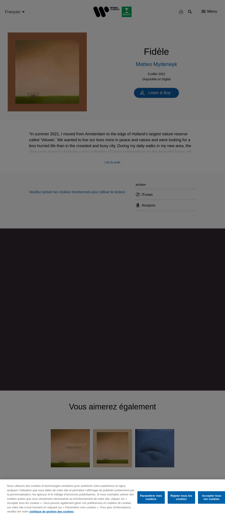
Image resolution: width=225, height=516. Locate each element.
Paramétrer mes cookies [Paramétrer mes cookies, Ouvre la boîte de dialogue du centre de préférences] (151, 497)
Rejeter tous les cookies (181, 497)
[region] (112, 497)
